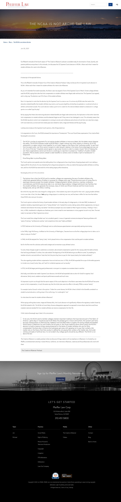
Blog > (11, 42)
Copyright (41, 449)
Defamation (41, 462)
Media (65, 427)
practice (40, 427)
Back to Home (92, 442)
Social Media (41, 433)
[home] (17, 4)
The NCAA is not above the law (22, 42)
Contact (90, 433)
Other (90, 427)
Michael (15, 437)
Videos (65, 437)
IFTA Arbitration (42, 457)
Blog (89, 437)
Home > (5, 42)
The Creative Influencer (69, 433)
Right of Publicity (43, 437)
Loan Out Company (43, 466)
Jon (14, 433)
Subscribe (60, 379)
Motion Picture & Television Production (44, 443)
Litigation (40, 453)
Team (14, 427)
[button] (117, 4)
